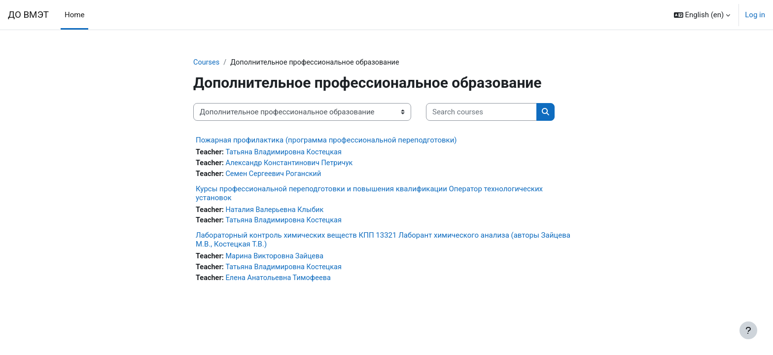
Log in (755, 14)
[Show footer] (748, 330)
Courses (206, 62)
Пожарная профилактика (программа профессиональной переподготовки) (326, 140)
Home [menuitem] (74, 14)
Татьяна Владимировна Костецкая (287, 152)
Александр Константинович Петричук (292, 164)
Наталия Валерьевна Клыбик (277, 211)
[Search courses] (481, 113)
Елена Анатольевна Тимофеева (281, 281)
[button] (702, 15)
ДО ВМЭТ (28, 14)
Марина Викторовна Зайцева (277, 258)
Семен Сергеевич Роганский (276, 175)
